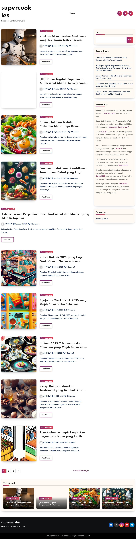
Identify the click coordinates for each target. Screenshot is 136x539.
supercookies (10, 522)
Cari (98, 33)
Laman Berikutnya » (81, 471)
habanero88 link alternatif (118, 127)
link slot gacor (109, 113)
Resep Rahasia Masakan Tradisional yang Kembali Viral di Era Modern (63, 390)
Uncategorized (46, 31)
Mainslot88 (123, 184)
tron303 (104, 132)
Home (72, 13)
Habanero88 (123, 165)
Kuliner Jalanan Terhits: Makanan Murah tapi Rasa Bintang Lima (59, 126)
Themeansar (85, 536)
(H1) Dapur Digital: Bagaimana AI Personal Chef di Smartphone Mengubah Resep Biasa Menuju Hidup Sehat (113, 68)
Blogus (74, 536)
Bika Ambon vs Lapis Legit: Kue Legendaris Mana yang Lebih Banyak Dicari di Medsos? (62, 436)
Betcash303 (100, 176)
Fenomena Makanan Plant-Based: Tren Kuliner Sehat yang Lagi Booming (63, 172)
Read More (46, 61)
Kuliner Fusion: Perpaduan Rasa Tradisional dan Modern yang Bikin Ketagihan (113, 93)
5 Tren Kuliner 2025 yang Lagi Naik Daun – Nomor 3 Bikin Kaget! (61, 261)
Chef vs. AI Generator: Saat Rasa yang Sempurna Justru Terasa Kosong (63, 40)
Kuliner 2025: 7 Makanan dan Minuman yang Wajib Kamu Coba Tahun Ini (63, 347)
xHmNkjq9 (45, 46)
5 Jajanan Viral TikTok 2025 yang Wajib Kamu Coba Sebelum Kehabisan (63, 304)
